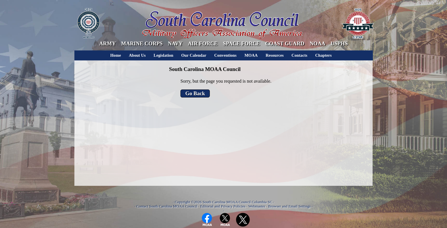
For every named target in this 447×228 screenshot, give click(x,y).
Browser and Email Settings (289, 206)
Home (115, 55)
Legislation (163, 55)
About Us (137, 55)
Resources (275, 55)
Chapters (323, 55)
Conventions (225, 55)
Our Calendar (193, 55)
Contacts (299, 55)
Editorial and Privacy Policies (222, 206)
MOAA (250, 55)
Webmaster (256, 206)
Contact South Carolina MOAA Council (166, 206)
